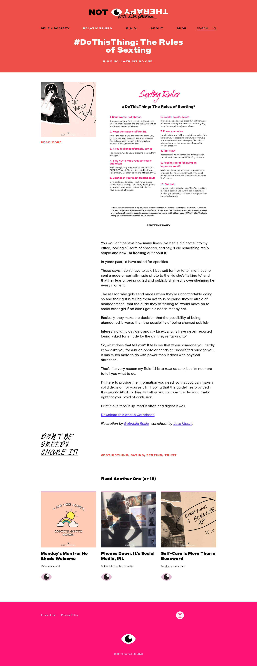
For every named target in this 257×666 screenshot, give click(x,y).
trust (171, 455)
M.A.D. (132, 28)
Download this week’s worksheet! (128, 415)
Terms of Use (48, 615)
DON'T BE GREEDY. (59, 444)
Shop (182, 28)
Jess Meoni (182, 423)
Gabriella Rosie (136, 423)
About (157, 28)
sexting (154, 455)
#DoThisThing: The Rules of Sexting (128, 45)
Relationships (97, 28)
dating (137, 455)
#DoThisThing (114, 455)
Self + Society (55, 28)
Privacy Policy (69, 615)
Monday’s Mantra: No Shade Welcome (64, 556)
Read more (51, 142)
